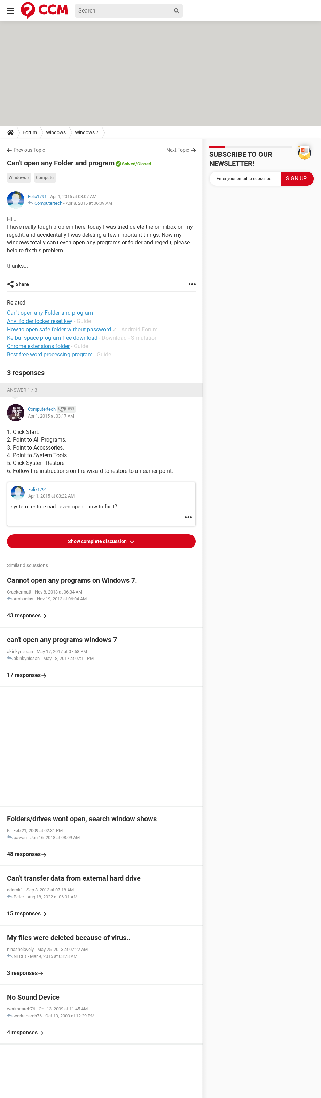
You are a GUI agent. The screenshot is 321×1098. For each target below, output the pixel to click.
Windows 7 (87, 132)
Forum (30, 132)
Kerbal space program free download (52, 337)
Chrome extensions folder (38, 346)
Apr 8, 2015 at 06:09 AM (89, 203)
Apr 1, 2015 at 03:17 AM (51, 416)
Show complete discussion (98, 541)
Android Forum (139, 329)
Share (22, 284)
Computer (45, 177)
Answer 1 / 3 (22, 390)
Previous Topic (29, 150)
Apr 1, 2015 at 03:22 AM (51, 496)
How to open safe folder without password (59, 329)
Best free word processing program (50, 354)
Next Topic (177, 150)
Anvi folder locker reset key (39, 321)
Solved (128, 164)
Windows (56, 132)
